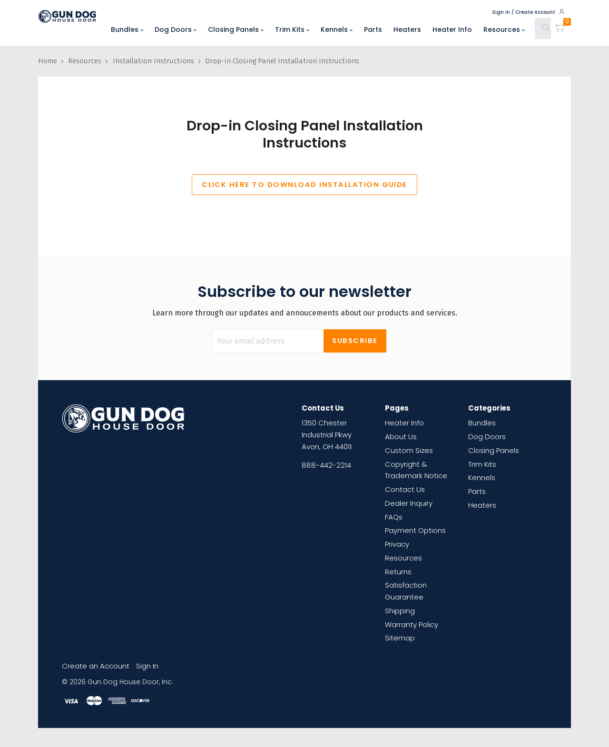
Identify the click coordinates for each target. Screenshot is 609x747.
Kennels (337, 29)
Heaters (407, 29)
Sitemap (400, 638)
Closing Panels (236, 29)
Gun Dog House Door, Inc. (130, 682)
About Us (401, 437)
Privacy (397, 544)
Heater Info (452, 29)
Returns (398, 572)
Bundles (127, 29)
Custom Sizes (409, 450)
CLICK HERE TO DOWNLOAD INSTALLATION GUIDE (304, 184)
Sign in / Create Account (528, 12)
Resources (504, 29)
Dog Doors (175, 29)
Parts (373, 29)
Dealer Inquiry (408, 503)
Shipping (400, 611)
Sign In (147, 666)
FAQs (394, 517)
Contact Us (405, 489)
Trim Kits (292, 29)
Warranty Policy (411, 624)
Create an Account (95, 666)
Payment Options (415, 530)
